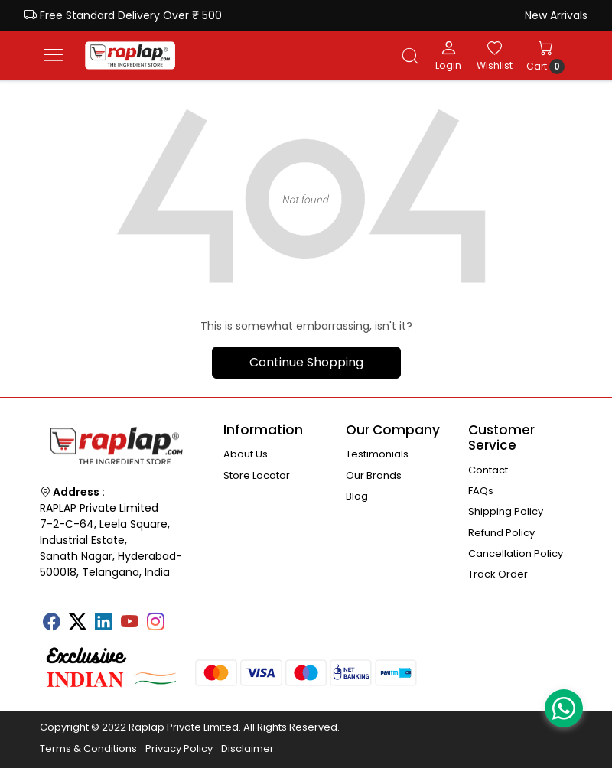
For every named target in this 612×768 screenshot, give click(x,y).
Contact (488, 470)
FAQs (480, 490)
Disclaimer (247, 748)
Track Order (498, 574)
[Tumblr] (181, 616)
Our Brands (374, 475)
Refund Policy (501, 533)
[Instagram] (155, 623)
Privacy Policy (179, 748)
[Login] (448, 55)
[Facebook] (51, 623)
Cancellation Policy (515, 553)
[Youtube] (129, 623)
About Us (245, 454)
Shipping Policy (505, 511)
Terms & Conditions (88, 748)
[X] (77, 623)
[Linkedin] (103, 623)
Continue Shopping (306, 362)
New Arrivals (556, 15)
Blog (357, 496)
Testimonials (377, 454)
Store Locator (256, 475)
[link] (410, 56)
